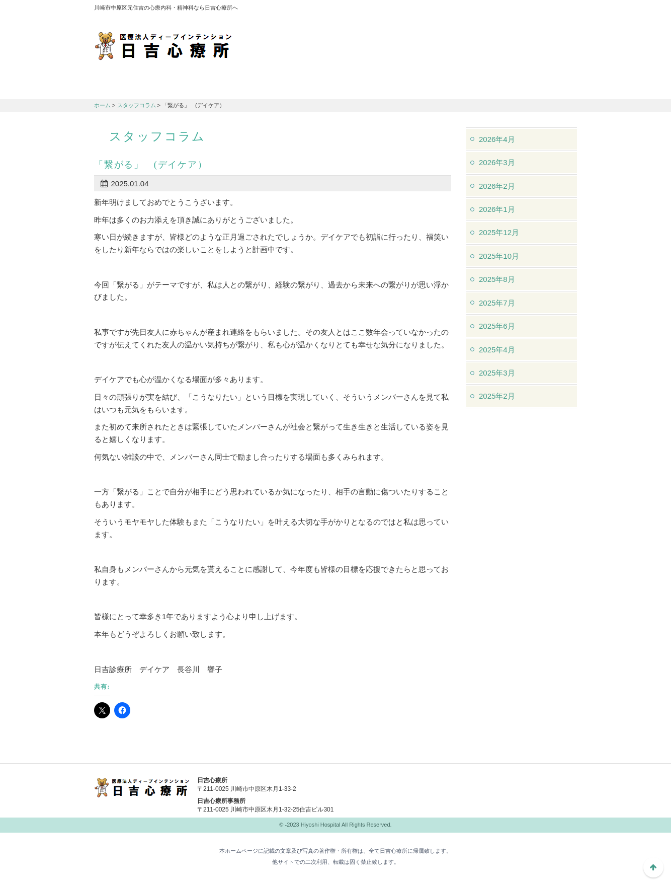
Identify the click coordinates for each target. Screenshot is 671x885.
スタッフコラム (136, 105)
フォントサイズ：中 (550, 9)
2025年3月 (497, 372)
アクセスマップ (441, 10)
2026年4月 (497, 139)
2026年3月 (497, 162)
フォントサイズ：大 (565, 9)
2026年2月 (497, 186)
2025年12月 (499, 232)
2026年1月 (497, 209)
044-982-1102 (416, 786)
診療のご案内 (215, 86)
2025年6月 (497, 326)
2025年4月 (497, 349)
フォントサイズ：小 (535, 9)
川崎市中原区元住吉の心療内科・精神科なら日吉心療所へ (163, 45)
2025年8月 (497, 279)
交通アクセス (295, 86)
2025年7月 (497, 303)
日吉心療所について (134, 86)
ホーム (102, 105)
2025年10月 (499, 256)
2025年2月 (497, 396)
